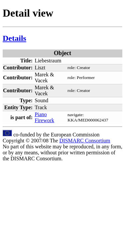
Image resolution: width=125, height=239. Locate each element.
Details (14, 38)
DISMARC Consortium (84, 140)
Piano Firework (44, 117)
